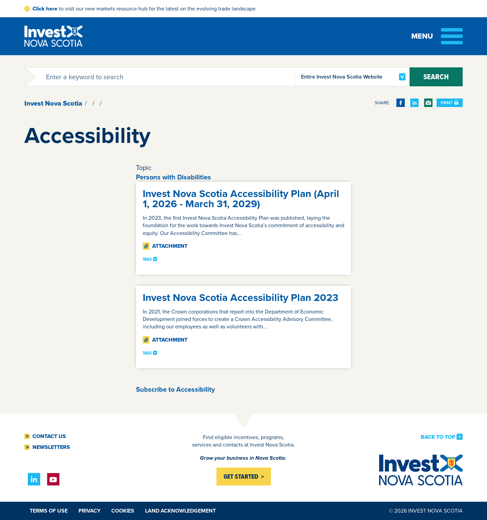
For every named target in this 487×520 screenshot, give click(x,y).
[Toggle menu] (437, 36)
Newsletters (51, 447)
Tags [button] (147, 259)
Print (450, 103)
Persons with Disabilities (173, 177)
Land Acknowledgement (180, 511)
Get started (241, 476)
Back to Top (438, 437)
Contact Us (49, 436)
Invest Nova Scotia (53, 103)
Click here (44, 9)
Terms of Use (49, 511)
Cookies (122, 511)
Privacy (89, 511)
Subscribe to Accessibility (175, 389)
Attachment (165, 246)
